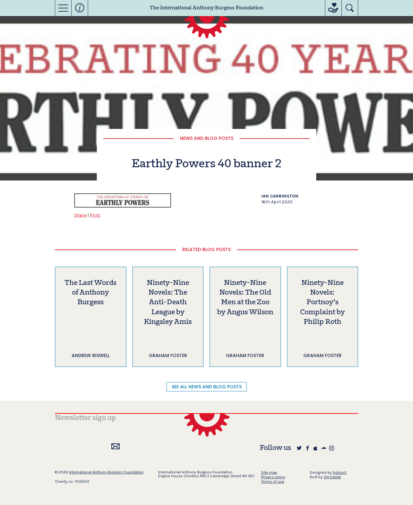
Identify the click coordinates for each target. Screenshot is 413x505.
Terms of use (272, 481)
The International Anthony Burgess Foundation (206, 8)
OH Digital (332, 477)
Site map (269, 472)
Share (80, 215)
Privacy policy (273, 477)
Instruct (340, 472)
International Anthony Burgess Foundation (106, 472)
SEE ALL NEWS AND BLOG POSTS (207, 387)
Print (95, 215)
